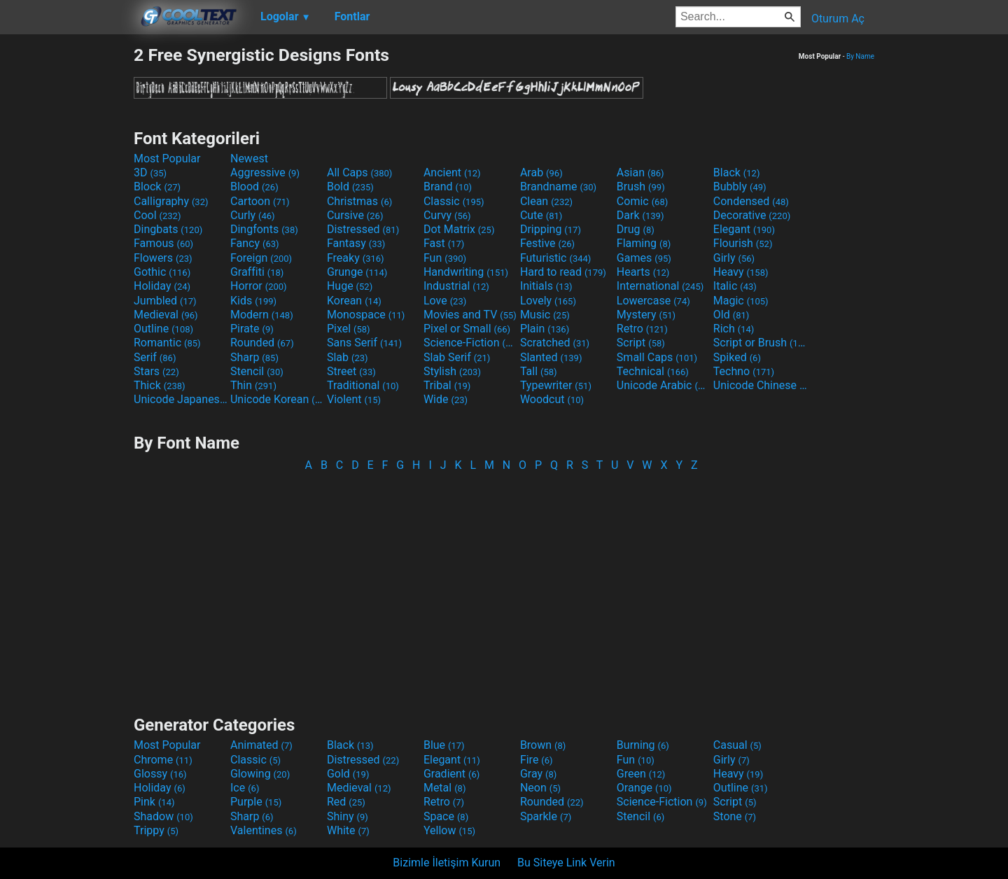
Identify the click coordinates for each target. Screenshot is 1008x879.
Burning (643, 745)
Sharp (254, 357)
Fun (445, 258)
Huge (349, 286)
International (660, 286)
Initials (546, 286)
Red (346, 801)
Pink (154, 801)
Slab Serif (457, 357)
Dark (640, 215)
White (348, 830)
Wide (446, 399)
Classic (454, 201)
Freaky (355, 258)
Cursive (355, 215)
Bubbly (739, 186)
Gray (538, 773)
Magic (741, 300)
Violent (354, 399)
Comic (642, 201)
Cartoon (260, 201)
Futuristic (556, 258)
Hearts (643, 272)
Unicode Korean (277, 399)
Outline (163, 328)
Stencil (257, 371)
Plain (544, 328)
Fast (444, 243)
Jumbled (165, 300)
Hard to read (563, 272)
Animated (261, 745)
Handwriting (466, 272)
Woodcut (552, 399)
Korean (354, 300)
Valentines (263, 830)
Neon (540, 787)
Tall (538, 371)
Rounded (262, 342)
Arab (541, 172)
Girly (734, 258)
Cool (157, 215)
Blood (254, 186)
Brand (448, 186)
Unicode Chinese (760, 385)
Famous (163, 243)
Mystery (646, 314)
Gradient (451, 773)
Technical (653, 371)
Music (545, 314)
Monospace (366, 314)
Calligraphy (171, 201)
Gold (348, 773)
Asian (640, 172)
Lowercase (653, 300)
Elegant (744, 229)
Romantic (167, 342)
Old (731, 314)
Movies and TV (470, 314)
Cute (541, 215)
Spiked (737, 357)
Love (445, 300)
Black (736, 172)
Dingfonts (264, 229)
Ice (244, 787)
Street (351, 371)
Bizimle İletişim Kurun (446, 862)
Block (157, 186)
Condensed (751, 201)
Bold (350, 186)
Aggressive (265, 172)
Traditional (363, 385)
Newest (249, 158)
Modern (261, 314)
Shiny (347, 816)
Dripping (550, 229)
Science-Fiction (470, 342)
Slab (347, 357)
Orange (644, 787)
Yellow (449, 830)
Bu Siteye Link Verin (566, 862)
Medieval (166, 314)
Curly (252, 215)
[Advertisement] (66, 255)
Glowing (260, 773)
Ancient (452, 172)
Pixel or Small (467, 328)
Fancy (254, 243)
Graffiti (257, 272)
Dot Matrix (459, 229)
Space (446, 816)
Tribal (447, 385)
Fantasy (356, 243)
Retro (642, 328)
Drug (635, 229)
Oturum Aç (837, 18)
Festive (547, 243)
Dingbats (168, 229)
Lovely (548, 300)
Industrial (456, 286)
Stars (156, 371)
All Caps (359, 172)
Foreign (261, 258)
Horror (258, 286)
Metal (445, 787)
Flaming (644, 243)
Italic (735, 286)
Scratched (554, 342)
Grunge (357, 272)
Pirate (252, 328)
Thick (160, 385)
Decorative (751, 215)
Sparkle (545, 816)
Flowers (163, 258)
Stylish (452, 371)
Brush (641, 186)
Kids (253, 300)
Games (644, 258)
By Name (860, 56)
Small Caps (657, 357)
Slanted (551, 357)
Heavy (741, 272)
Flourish (743, 243)
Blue (444, 745)
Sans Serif (364, 342)
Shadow (163, 816)
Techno (743, 371)
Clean (546, 201)
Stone (734, 816)
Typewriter (556, 385)
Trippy (156, 830)
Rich (734, 328)
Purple (255, 801)
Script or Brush (760, 342)
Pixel (348, 328)
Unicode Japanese (180, 399)
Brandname (558, 186)
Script (641, 342)
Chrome (163, 759)
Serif (155, 357)
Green (641, 773)
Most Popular (167, 158)
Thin (253, 385)
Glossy (160, 773)
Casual (737, 745)
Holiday (162, 286)
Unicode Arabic (663, 385)
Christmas (359, 201)
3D (150, 172)
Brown (543, 745)
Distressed (363, 229)
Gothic (162, 272)
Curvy (447, 215)
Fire (536, 759)
